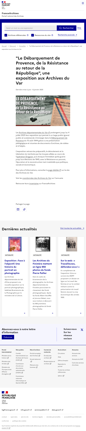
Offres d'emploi (63, 361)
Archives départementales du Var (33, 132)
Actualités (22, 46)
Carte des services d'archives (78, 364)
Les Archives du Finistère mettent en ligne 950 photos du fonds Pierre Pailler (42, 267)
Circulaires (61, 353)
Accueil (4, 46)
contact (4, 417)
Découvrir (13, 46)
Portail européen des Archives (35, 354)
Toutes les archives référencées (64, 371)
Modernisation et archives (49, 362)
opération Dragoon (25, 156)
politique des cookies (19, 421)
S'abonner (8, 337)
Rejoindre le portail (62, 365)
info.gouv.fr (25, 410)
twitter (82, 330)
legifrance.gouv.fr (9, 410)
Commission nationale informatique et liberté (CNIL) (21, 379)
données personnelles (53, 417)
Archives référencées (17, 35)
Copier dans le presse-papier (24, 209)
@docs (60, 376)
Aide (59, 357)
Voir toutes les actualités (71, 228)
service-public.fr (41, 410)
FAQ (79, 28)
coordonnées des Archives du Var (36, 178)
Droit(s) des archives (47, 357)
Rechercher (68, 28)
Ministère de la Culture (6, 357)
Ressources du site (43, 35)
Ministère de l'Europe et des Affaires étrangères (6, 370)
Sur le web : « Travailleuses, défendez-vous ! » (70, 264)
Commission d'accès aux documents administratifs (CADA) (20, 368)
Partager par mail (18, 209)
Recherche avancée (66, 34)
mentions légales (37, 417)
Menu (83, 3)
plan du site (24, 417)
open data (14, 417)
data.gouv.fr (56, 410)
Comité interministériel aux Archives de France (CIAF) (22, 356)
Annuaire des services (76, 354)
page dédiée (53, 170)
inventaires (34, 183)
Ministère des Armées (6, 362)
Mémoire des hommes (34, 366)
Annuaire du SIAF (77, 359)
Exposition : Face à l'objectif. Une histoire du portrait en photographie (15, 267)
